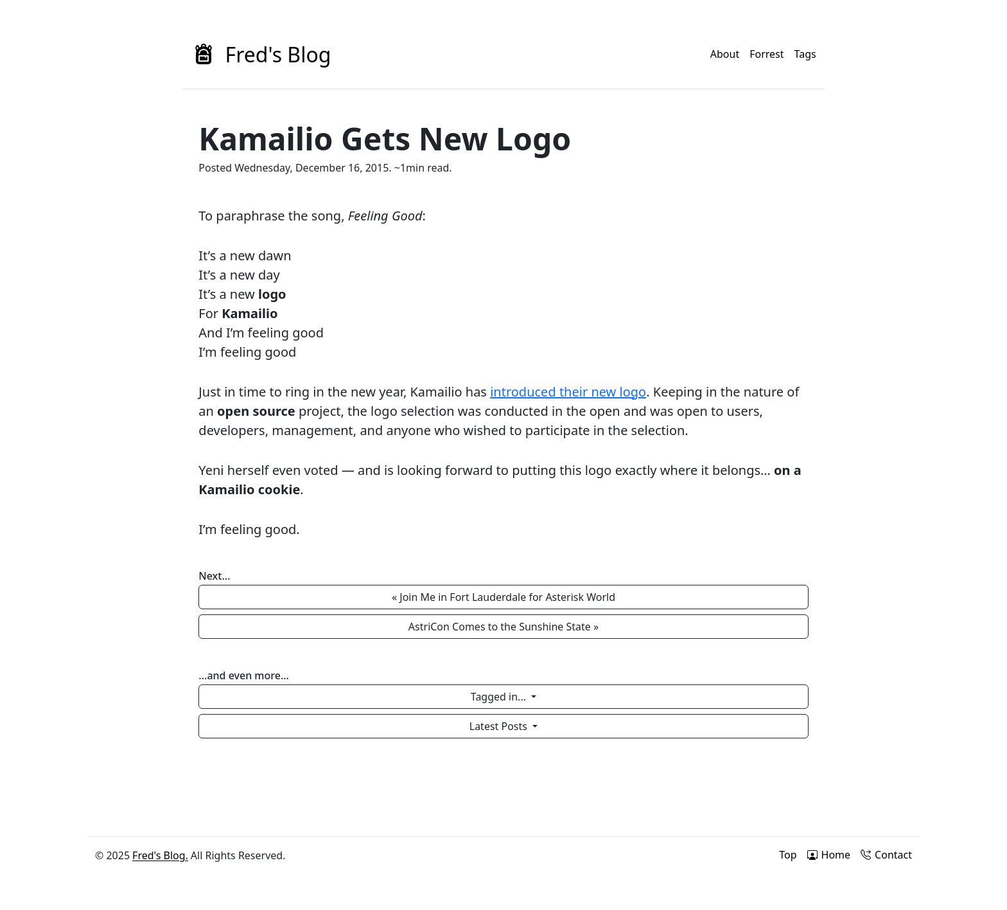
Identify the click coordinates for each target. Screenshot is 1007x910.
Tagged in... (500, 697)
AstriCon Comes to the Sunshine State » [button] (503, 627)
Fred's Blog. (160, 855)
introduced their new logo (568, 391)
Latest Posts (499, 726)
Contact (886, 855)
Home (829, 855)
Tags (805, 54)
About (724, 54)
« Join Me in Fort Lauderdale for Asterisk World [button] (503, 597)
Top (787, 855)
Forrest (766, 54)
